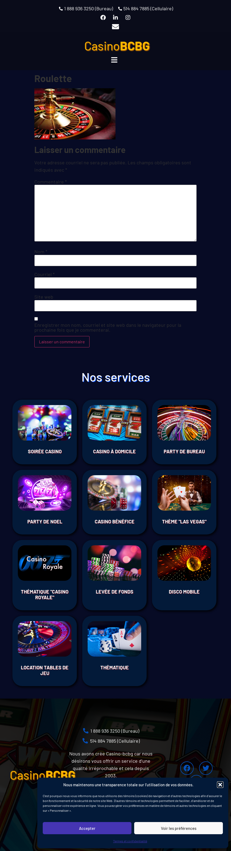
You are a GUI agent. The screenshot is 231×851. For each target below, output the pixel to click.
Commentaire (50, 181)
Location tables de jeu (44, 670)
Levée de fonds (114, 592)
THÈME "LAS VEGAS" (184, 521)
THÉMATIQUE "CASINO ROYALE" (44, 595)
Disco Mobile (184, 592)
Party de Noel (44, 521)
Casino (117, 45)
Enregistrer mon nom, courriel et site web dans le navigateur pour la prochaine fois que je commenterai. (107, 327)
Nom (40, 251)
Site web (43, 296)
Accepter (87, 828)
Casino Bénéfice (114, 521)
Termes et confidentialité (130, 841)
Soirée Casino (45, 451)
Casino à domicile (114, 451)
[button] (220, 784)
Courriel (44, 274)
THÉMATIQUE (114, 667)
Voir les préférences (178, 828)
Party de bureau (184, 451)
